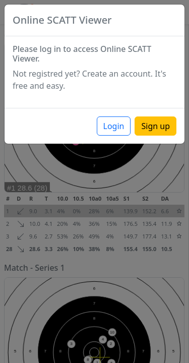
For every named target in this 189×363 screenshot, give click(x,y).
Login (113, 126)
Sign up (155, 126)
